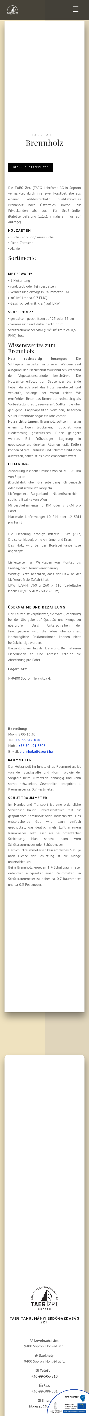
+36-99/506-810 (44, 1376)
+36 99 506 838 (27, 740)
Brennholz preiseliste (30, 167)
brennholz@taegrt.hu (36, 751)
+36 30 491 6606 (32, 745)
